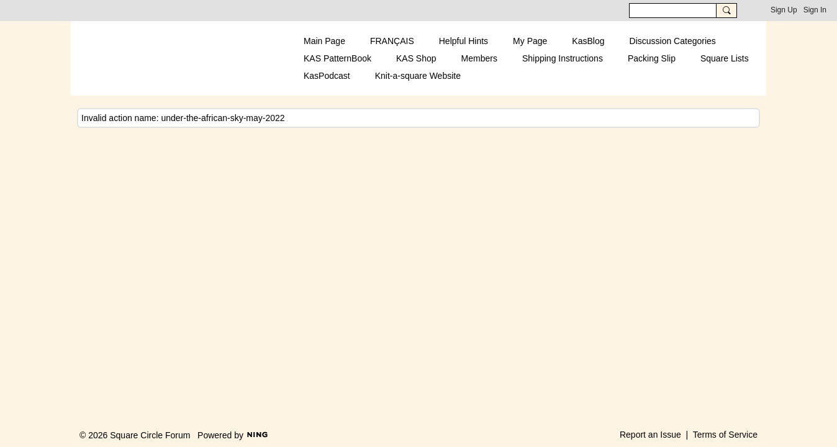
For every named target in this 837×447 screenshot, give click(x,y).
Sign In (814, 10)
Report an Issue (650, 435)
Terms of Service (725, 435)
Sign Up (784, 10)
